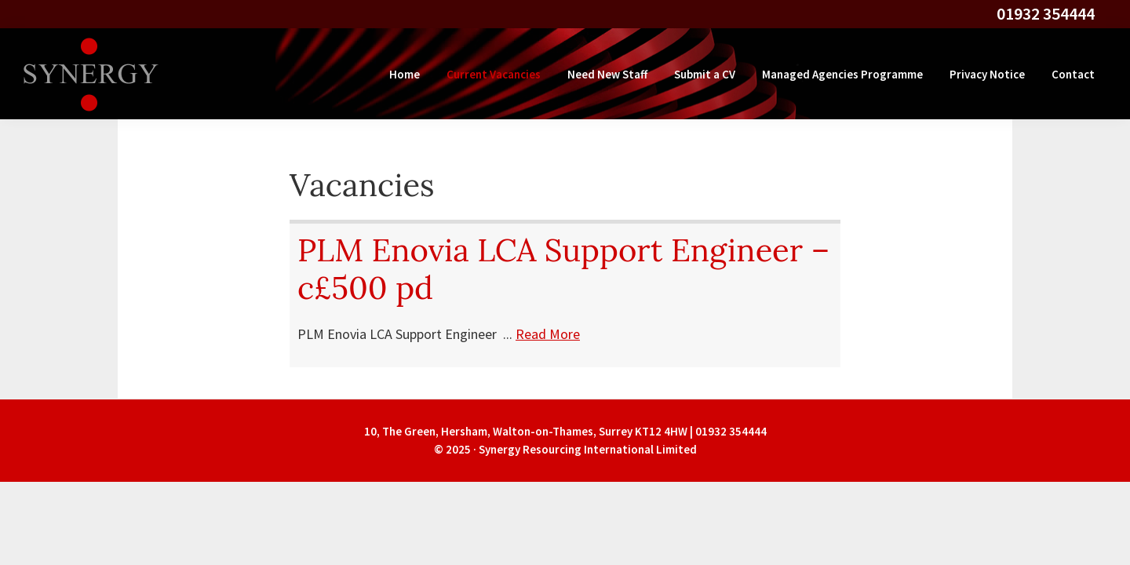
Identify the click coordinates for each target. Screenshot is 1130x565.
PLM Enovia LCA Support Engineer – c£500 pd (563, 269)
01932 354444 (1046, 13)
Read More (548, 334)
